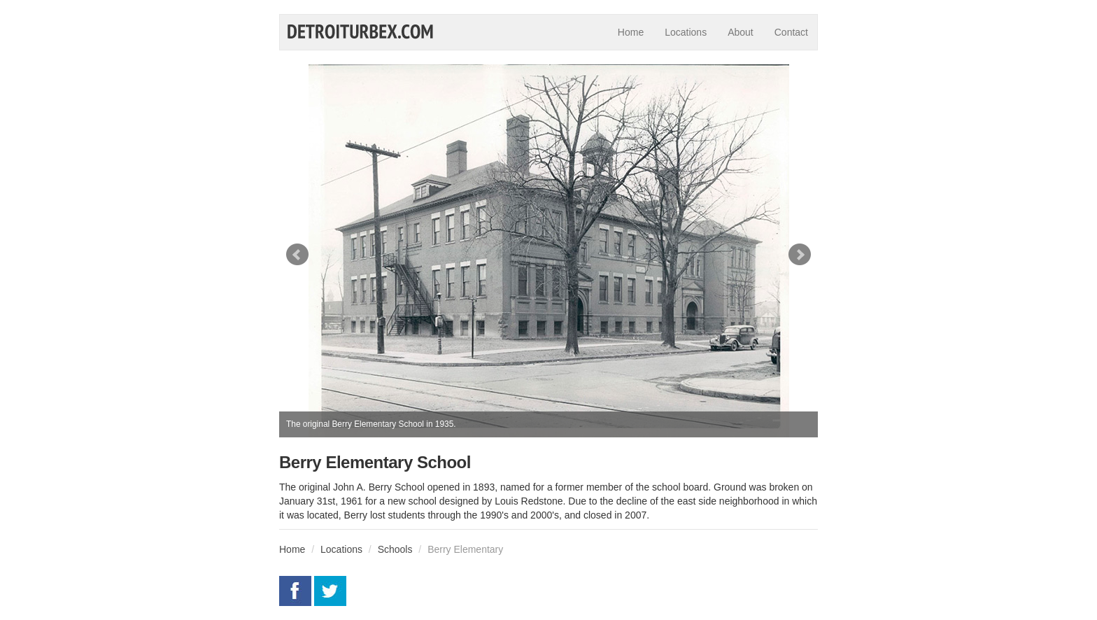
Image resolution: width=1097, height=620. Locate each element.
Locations (686, 32)
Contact (791, 32)
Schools (395, 549)
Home (631, 32)
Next (799, 255)
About (740, 32)
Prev (297, 255)
